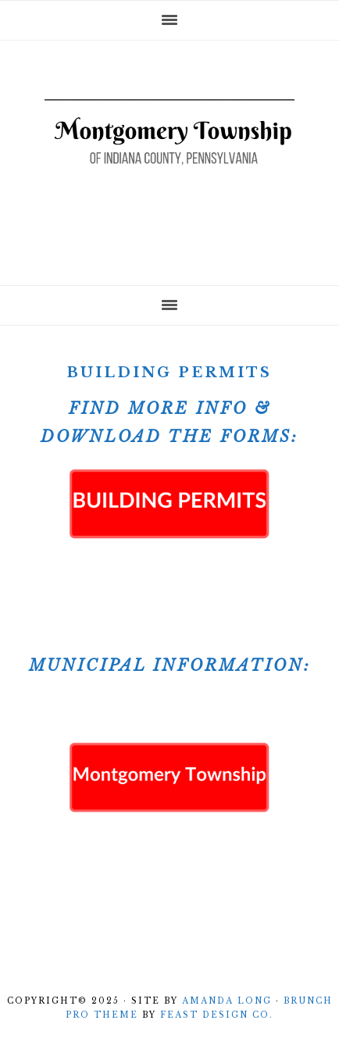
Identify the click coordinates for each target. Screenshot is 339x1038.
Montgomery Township (169, 157)
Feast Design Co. (216, 1015)
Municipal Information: (170, 665)
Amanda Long (227, 1001)
